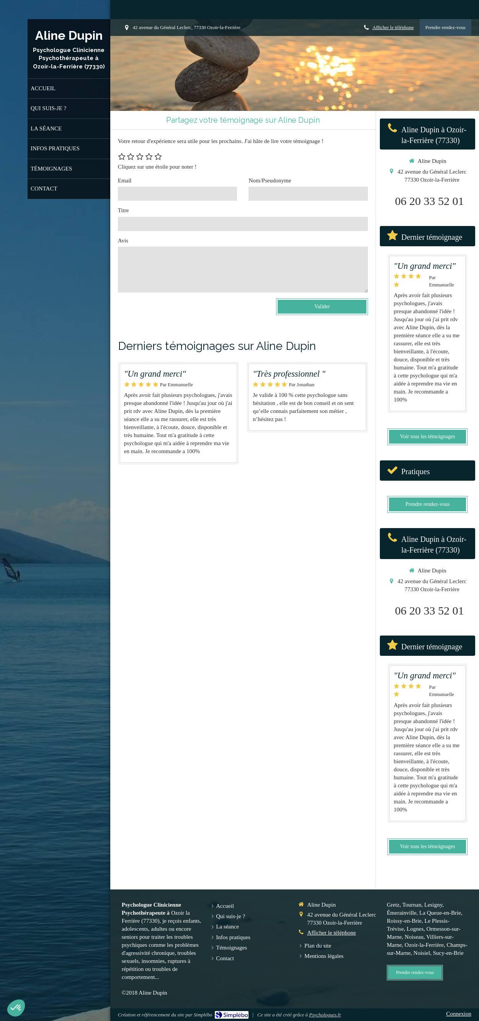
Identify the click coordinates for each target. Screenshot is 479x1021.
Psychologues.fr (325, 1015)
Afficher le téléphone (393, 27)
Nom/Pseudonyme (269, 180)
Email (125, 180)
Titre (123, 210)
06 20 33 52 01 (429, 201)
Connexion (458, 1014)
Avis (123, 240)
